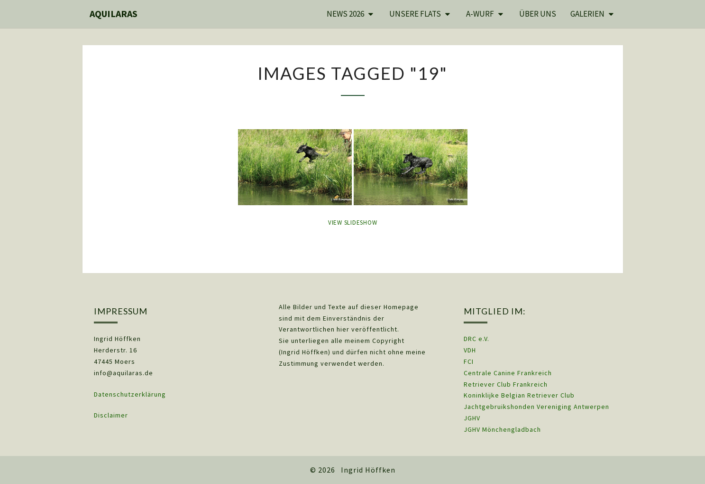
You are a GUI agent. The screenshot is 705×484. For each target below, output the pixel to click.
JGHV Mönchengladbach (502, 429)
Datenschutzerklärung (130, 394)
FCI (469, 361)
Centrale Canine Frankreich (508, 373)
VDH (471, 350)
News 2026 (345, 14)
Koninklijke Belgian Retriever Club (519, 395)
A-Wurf (480, 14)
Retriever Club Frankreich (506, 384)
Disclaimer (111, 415)
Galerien (587, 14)
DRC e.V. (476, 338)
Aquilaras (113, 13)
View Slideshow (352, 222)
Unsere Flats (415, 14)
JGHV (472, 418)
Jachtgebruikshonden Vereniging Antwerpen (536, 406)
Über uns (537, 14)
